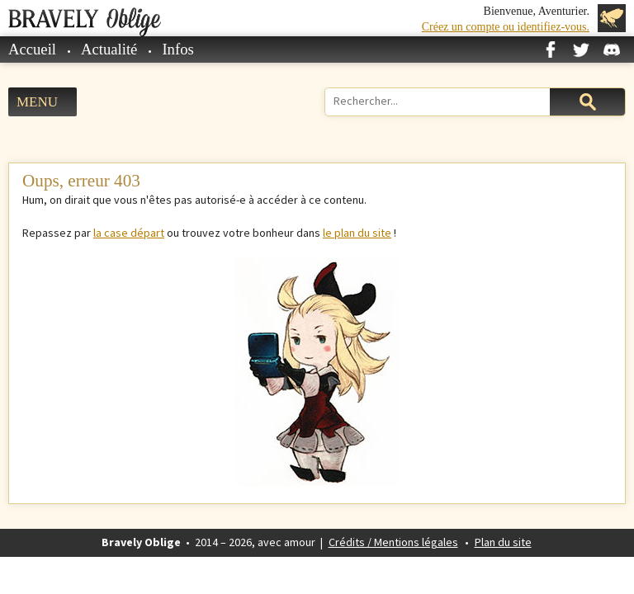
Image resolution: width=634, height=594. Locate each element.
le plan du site (357, 232)
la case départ (128, 232)
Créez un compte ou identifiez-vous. (505, 27)
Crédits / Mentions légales (393, 542)
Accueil (32, 49)
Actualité (109, 49)
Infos (177, 49)
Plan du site (503, 542)
